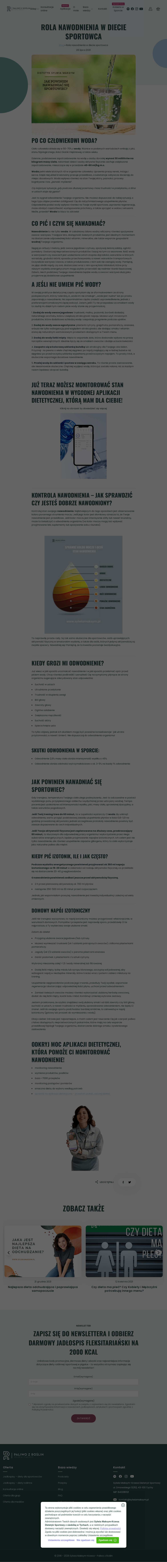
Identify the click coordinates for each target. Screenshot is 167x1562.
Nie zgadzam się (85, 1540)
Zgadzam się (108, 1540)
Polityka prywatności (110, 1528)
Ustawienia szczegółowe (61, 1540)
